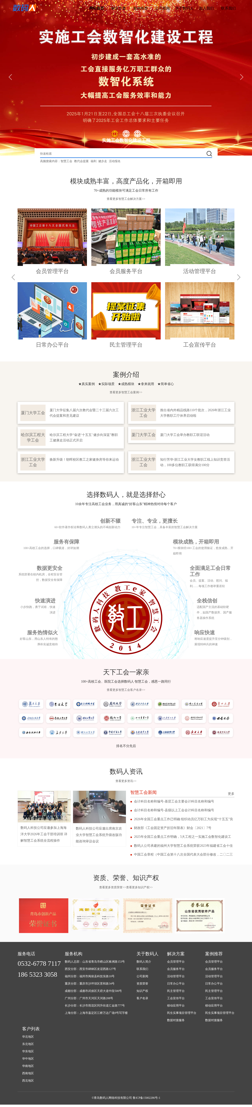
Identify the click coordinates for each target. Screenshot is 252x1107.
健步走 (102, 161)
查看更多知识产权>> (139, 889)
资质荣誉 (142, 985)
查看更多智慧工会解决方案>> (126, 198)
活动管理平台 (176, 978)
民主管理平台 (176, 993)
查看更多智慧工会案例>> (126, 392)
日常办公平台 (176, 985)
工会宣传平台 (176, 1000)
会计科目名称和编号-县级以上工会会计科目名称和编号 (174, 811)
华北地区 (28, 1039)
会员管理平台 (176, 964)
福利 (93, 161)
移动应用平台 (176, 1007)
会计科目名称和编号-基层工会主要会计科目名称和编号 (174, 802)
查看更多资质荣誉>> (112, 889)
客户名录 (142, 1000)
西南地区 (28, 1075)
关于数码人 (184, 8)
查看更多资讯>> (125, 781)
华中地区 (28, 1061)
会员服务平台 (176, 971)
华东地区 (28, 1053)
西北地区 (28, 1082)
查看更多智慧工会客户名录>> (126, 690)
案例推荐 (140, 8)
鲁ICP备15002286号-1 (146, 1100)
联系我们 (228, 8)
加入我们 (206, 8)
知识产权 (142, 993)
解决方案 (118, 8)
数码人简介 (144, 964)
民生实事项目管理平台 (181, 1015)
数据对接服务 (176, 1022)
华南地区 (28, 1068)
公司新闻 (162, 8)
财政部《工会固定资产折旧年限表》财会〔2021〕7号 (172, 829)
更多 (231, 794)
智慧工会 (66, 161)
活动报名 (115, 161)
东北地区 (28, 1046)
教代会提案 (81, 161)
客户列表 (31, 1031)
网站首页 (96, 8)
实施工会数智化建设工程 (126, 140)
